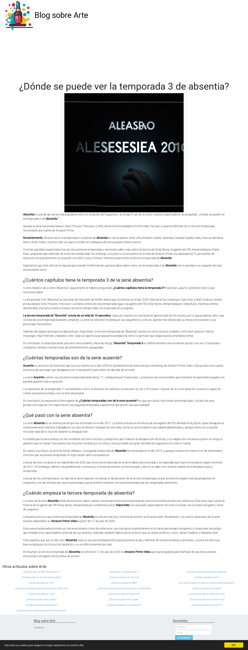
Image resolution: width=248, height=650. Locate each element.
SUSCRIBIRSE (184, 638)
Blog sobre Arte (61, 15)
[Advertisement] (124, 54)
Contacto (39, 627)
